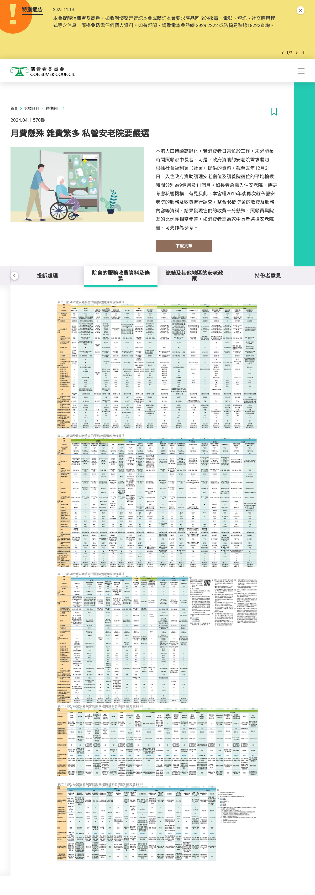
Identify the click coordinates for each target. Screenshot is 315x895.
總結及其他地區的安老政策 (194, 275)
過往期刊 (53, 108)
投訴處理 (47, 275)
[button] (282, 53)
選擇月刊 (31, 108)
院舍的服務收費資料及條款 (121, 275)
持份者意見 (268, 275)
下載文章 (183, 246)
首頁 (14, 108)
